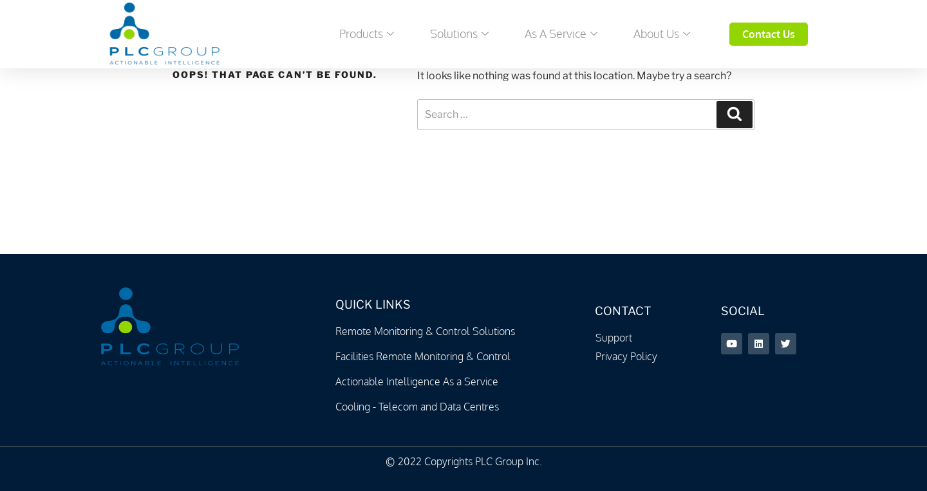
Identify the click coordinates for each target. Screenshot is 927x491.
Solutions (459, 33)
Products (366, 33)
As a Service (561, 33)
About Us (661, 33)
